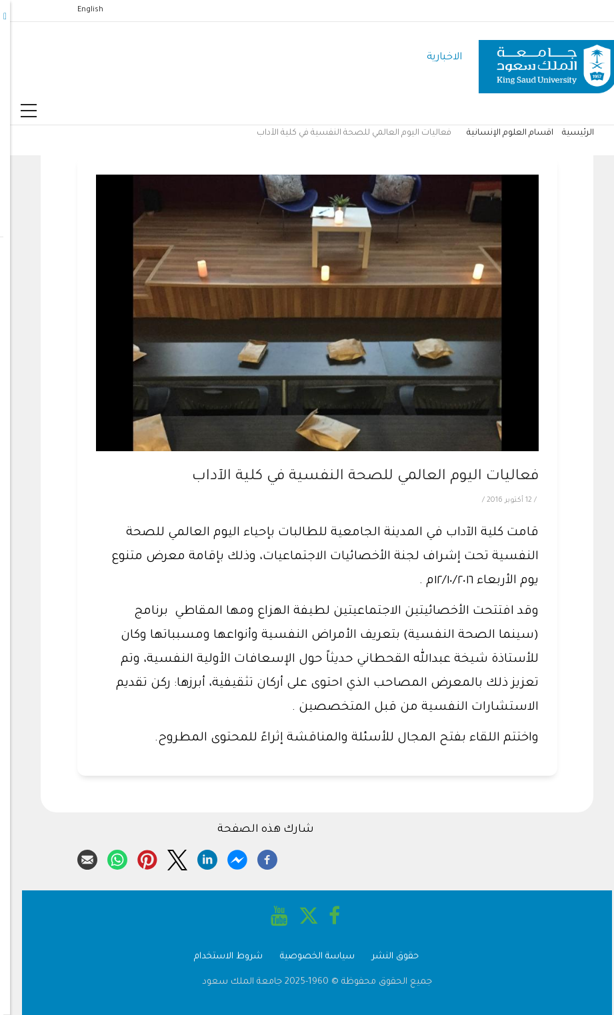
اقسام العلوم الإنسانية (500, 133)
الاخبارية (434, 57)
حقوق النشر (385, 957)
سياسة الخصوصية (307, 957)
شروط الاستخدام (218, 957)
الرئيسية (568, 133)
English (80, 10)
